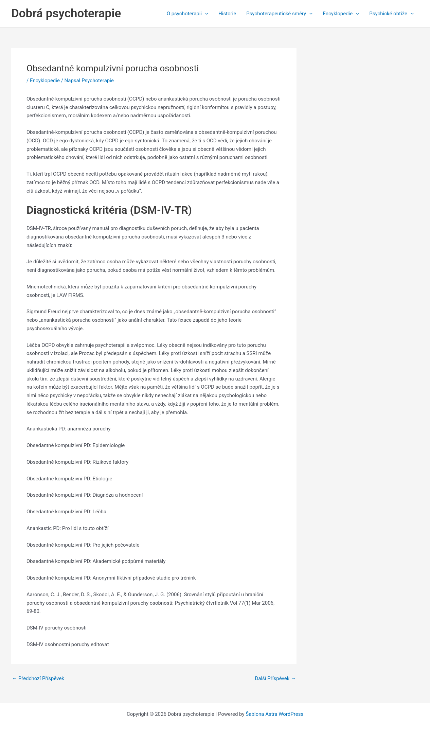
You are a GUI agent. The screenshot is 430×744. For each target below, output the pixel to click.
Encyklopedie (341, 13)
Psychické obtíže (391, 13)
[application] (205, 13)
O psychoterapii (187, 13)
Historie (227, 14)
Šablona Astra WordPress (274, 714)
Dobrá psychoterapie (66, 13)
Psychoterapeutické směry (279, 13)
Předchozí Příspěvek (38, 678)
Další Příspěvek (275, 678)
